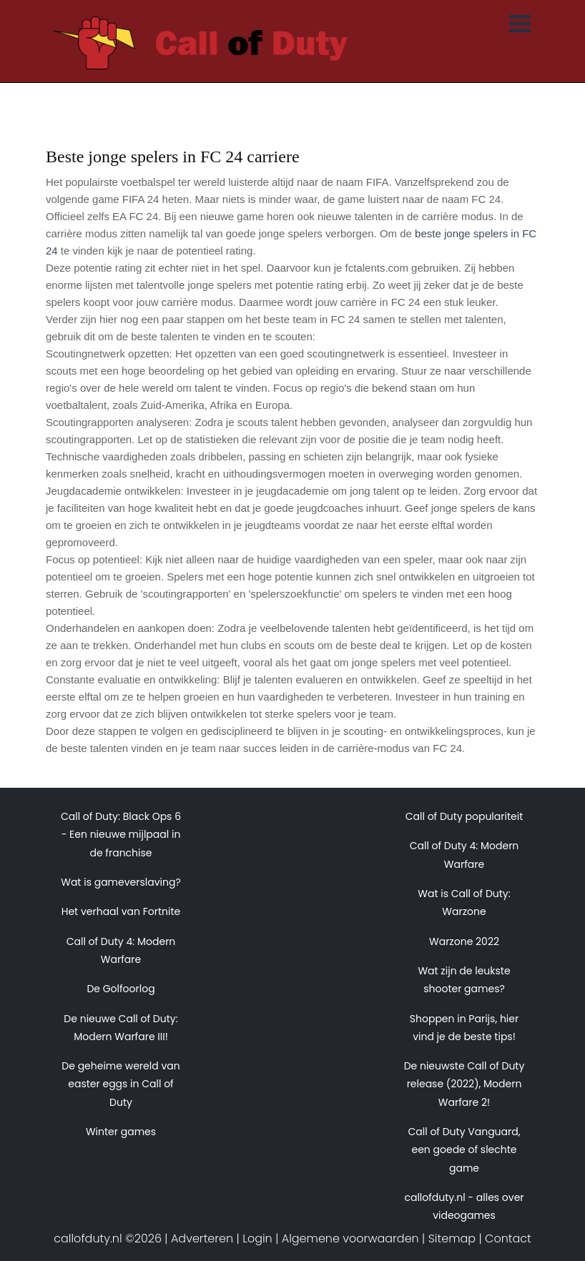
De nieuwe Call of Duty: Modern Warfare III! (120, 1028)
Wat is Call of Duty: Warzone (464, 902)
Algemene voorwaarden (350, 1238)
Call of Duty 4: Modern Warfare (121, 950)
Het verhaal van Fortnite (121, 911)
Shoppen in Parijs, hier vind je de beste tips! (464, 1028)
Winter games (121, 1131)
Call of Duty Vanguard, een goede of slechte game (464, 1149)
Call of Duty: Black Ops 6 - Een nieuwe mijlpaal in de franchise (121, 834)
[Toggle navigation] (520, 25)
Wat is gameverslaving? (121, 882)
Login (257, 1238)
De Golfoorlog (120, 988)
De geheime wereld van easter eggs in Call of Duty (121, 1084)
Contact (508, 1238)
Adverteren (202, 1238)
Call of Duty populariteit (464, 816)
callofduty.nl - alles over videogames (463, 1206)
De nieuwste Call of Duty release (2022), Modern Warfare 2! (464, 1084)
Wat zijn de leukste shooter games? (464, 980)
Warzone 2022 (464, 941)
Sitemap (452, 1238)
